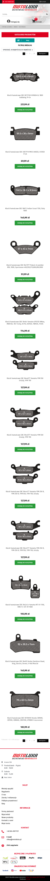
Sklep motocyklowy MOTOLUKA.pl (35, 877)
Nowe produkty (7, 817)
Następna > (43, 53)
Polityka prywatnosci (9, 801)
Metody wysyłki (7, 789)
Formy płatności (8, 811)
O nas (4, 795)
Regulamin (6, 792)
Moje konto (6, 823)
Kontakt (43, 2)
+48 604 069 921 (13, 831)
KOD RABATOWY (8, 1)
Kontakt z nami (7, 820)
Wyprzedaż (6, 814)
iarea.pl (28, 879)
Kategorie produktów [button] (25, 35)
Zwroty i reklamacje (9, 798)
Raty (3, 804)
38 (34, 53)
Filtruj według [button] (25, 45)
